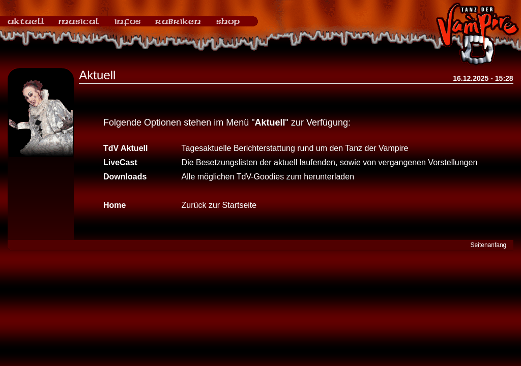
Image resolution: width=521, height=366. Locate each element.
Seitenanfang (489, 245)
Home (114, 205)
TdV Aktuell (125, 148)
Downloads (125, 176)
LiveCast (120, 162)
